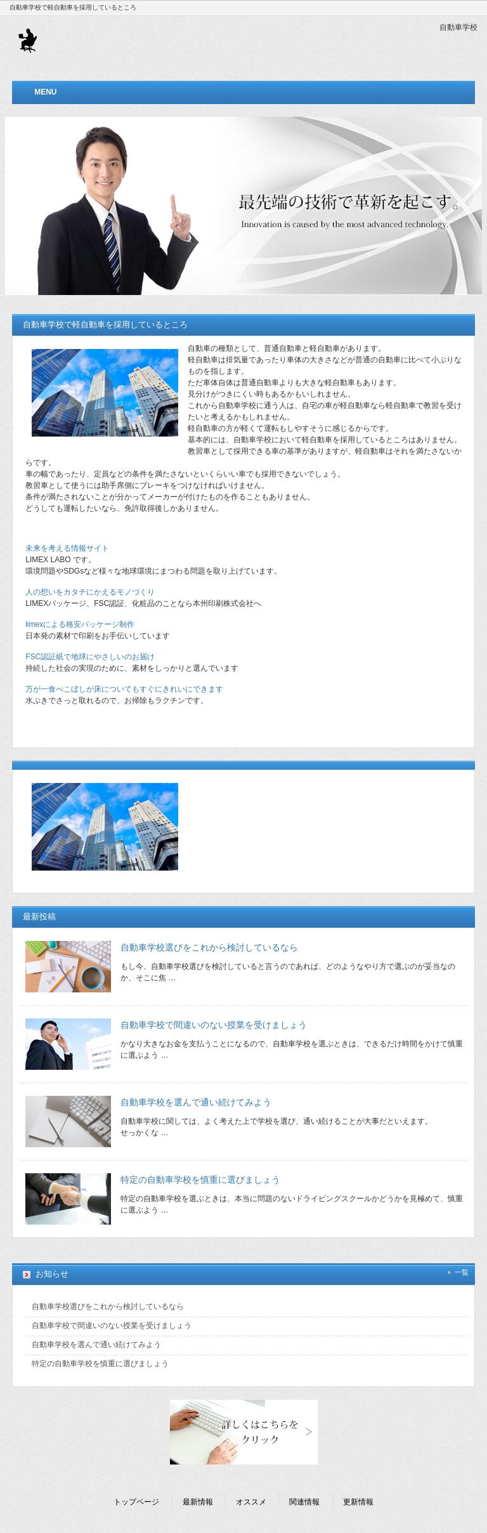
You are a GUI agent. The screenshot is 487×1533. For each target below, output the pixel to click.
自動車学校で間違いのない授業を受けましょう (213, 1025)
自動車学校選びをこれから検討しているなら (209, 947)
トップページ (136, 1501)
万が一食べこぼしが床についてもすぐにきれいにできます (124, 689)
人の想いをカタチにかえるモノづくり (90, 592)
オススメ (251, 1501)
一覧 (462, 1272)
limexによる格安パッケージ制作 (79, 624)
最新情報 (198, 1501)
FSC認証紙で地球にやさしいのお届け (90, 656)
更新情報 (358, 1501)
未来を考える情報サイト (67, 548)
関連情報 (304, 1501)
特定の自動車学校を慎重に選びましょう (200, 1179)
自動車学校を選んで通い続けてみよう (195, 1102)
